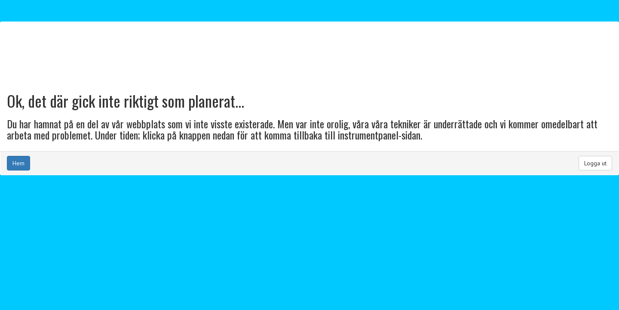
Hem (18, 163)
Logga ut (595, 163)
